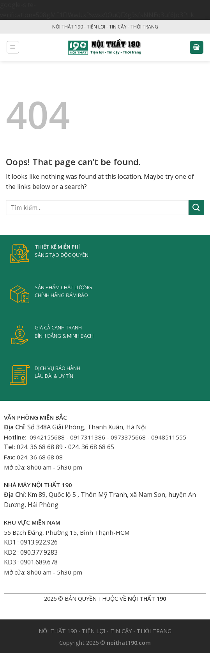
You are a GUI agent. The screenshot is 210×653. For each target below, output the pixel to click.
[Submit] (196, 207)
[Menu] (13, 47)
